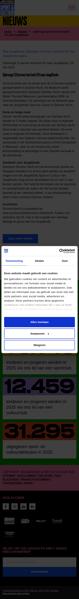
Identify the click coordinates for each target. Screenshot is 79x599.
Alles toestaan (39, 322)
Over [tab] (65, 260)
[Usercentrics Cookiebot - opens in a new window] (59, 251)
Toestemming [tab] (14, 260)
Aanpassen (39, 333)
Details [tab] (39, 260)
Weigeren (39, 345)
